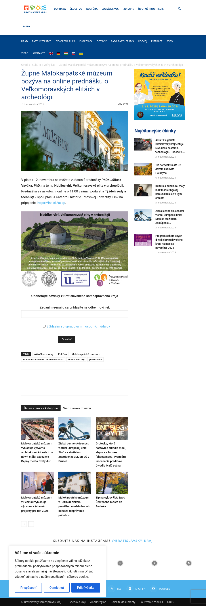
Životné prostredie (151, 8)
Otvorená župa (65, 41)
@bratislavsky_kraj (132, 540)
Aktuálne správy (43, 354)
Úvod (24, 65)
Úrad (24, 41)
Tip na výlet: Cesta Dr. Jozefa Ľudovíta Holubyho (168, 169)
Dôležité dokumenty (123, 602)
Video (24, 53)
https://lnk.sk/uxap (51, 203)
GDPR (170, 602)
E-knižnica (85, 41)
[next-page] (31, 524)
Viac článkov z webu (77, 408)
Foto (169, 41)
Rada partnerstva (122, 41)
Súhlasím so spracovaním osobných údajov (78, 326)
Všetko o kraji (77, 602)
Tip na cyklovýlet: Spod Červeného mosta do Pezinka (110, 502)
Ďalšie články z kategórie (41, 408)
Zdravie (129, 8)
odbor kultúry (76, 359)
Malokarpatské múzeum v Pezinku (43, 359)
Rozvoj (142, 41)
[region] (57, 571)
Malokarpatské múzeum (86, 354)
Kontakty (38, 53)
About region (98, 602)
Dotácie (102, 41)
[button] (179, 9)
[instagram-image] (120, 563)
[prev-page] (24, 524)
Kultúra (91, 8)
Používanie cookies (151, 602)
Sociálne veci (111, 8)
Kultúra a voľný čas (43, 65)
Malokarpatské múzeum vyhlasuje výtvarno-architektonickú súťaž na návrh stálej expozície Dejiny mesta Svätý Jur (37, 452)
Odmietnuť (57, 587)
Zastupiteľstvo (42, 41)
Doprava (60, 8)
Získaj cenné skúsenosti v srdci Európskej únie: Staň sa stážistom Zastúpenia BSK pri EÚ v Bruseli (73, 452)
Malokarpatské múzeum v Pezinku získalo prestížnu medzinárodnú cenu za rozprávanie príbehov (74, 506)
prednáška (95, 359)
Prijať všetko (85, 587)
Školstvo (76, 8)
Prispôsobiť (28, 587)
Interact (156, 41)
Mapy (26, 26)
